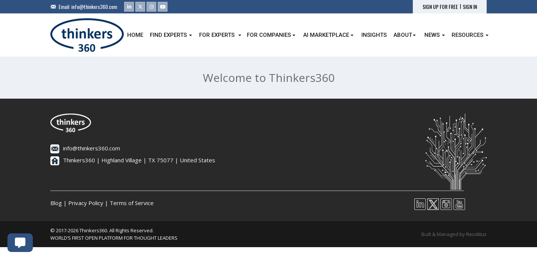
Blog (56, 203)
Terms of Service (132, 203)
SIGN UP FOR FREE (440, 6)
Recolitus (476, 234)
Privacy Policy (85, 203)
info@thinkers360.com (94, 6)
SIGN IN (470, 6)
